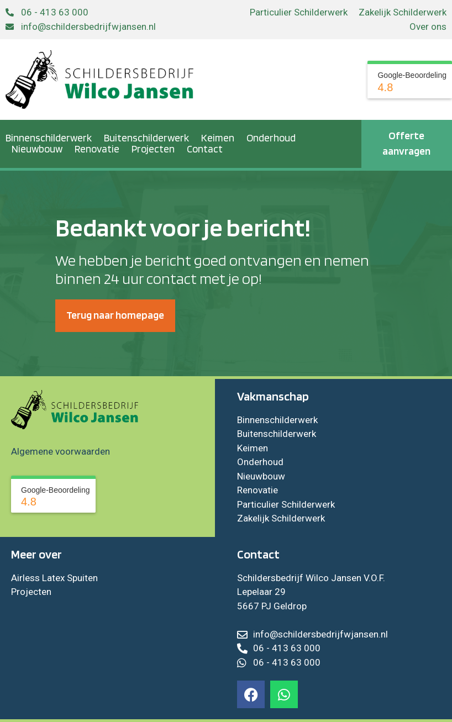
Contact (205, 149)
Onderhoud (271, 138)
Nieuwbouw (37, 149)
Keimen (217, 138)
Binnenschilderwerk (49, 138)
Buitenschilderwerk (146, 138)
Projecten (153, 149)
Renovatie (97, 149)
